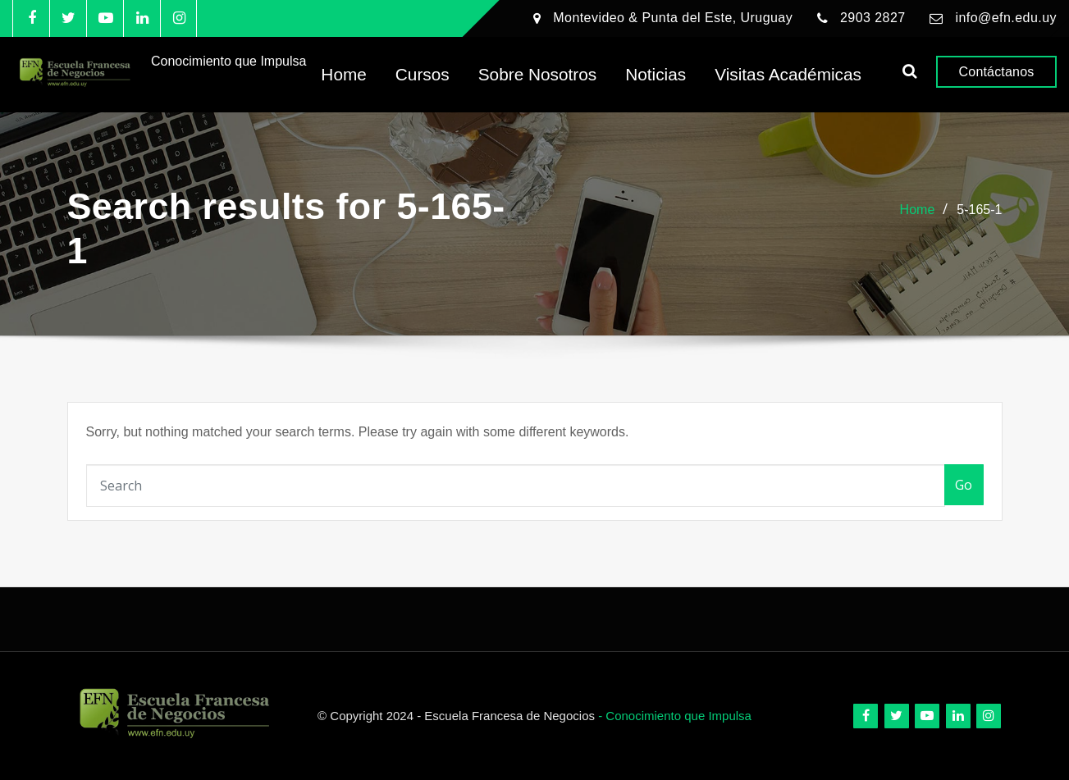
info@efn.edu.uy (1006, 18)
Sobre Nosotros (537, 74)
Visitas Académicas (788, 74)
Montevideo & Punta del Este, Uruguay (673, 18)
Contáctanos (997, 72)
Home (343, 74)
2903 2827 (873, 18)
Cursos (422, 74)
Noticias (655, 74)
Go (964, 485)
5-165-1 (979, 210)
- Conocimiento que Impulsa (674, 716)
